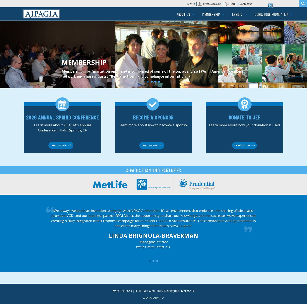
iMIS (41, 14)
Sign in (191, 4)
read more (58, 145)
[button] (23, 56)
